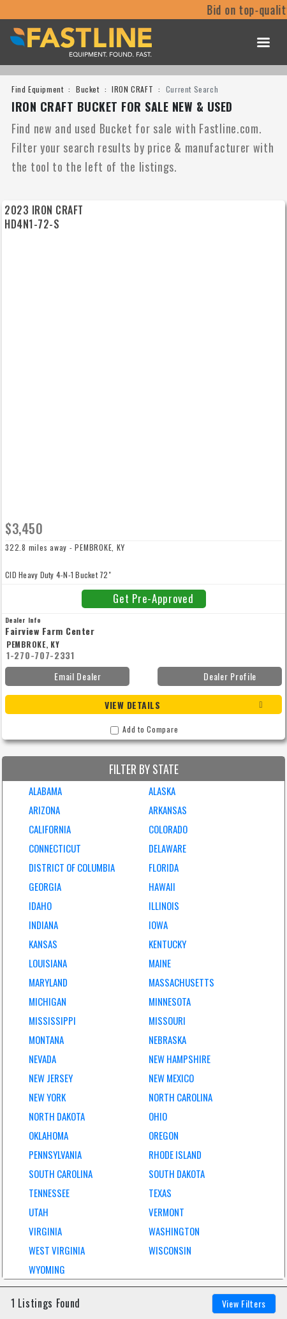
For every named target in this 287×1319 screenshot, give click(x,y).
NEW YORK (47, 1097)
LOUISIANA (48, 963)
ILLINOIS (164, 905)
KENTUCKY (167, 944)
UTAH (38, 1212)
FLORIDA (164, 867)
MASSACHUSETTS (181, 982)
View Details (132, 705)
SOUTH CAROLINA (60, 1173)
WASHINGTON (174, 1231)
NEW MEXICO (171, 1078)
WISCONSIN (170, 1250)
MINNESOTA (170, 1001)
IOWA (158, 925)
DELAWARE (167, 848)
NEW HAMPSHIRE (179, 1059)
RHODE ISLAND (175, 1154)
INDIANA (43, 925)
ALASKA (162, 791)
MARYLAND (48, 982)
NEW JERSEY (51, 1078)
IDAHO (40, 905)
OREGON (164, 1135)
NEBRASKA (167, 1039)
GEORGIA (45, 886)
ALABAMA (45, 791)
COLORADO (168, 829)
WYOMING (47, 1269)
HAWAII (162, 886)
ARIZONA (44, 810)
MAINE (160, 963)
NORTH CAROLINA (180, 1097)
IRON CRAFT (132, 89)
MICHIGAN (47, 1001)
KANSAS (43, 944)
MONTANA (46, 1039)
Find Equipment (37, 89)
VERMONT (166, 1212)
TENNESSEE (49, 1193)
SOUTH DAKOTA (177, 1173)
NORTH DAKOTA (57, 1116)
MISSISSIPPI (52, 1020)
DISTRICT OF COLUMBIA (72, 867)
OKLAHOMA (48, 1135)
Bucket (87, 89)
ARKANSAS (168, 810)
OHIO (158, 1116)
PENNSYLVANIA (55, 1154)
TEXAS (160, 1193)
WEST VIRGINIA (57, 1250)
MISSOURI (167, 1020)
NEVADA (42, 1059)
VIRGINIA (45, 1231)
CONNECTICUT (55, 848)
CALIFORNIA (50, 829)
